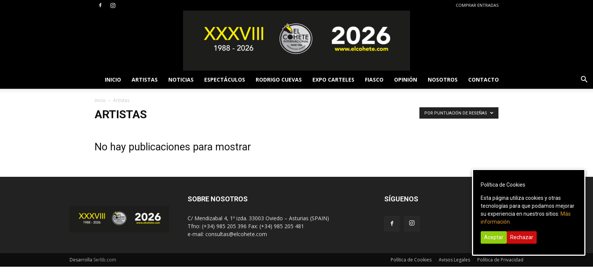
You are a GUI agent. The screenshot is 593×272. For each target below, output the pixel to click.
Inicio (100, 100)
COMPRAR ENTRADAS (477, 5)
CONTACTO (483, 79)
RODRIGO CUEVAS (279, 79)
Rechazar (521, 237)
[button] (584, 80)
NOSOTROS (443, 79)
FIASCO (374, 79)
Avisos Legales (454, 260)
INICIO (113, 79)
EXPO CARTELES (333, 79)
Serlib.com (104, 260)
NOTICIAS (181, 79)
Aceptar (493, 237)
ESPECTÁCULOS (224, 79)
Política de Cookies (411, 260)
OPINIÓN (405, 79)
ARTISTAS (145, 79)
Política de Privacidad (500, 260)
